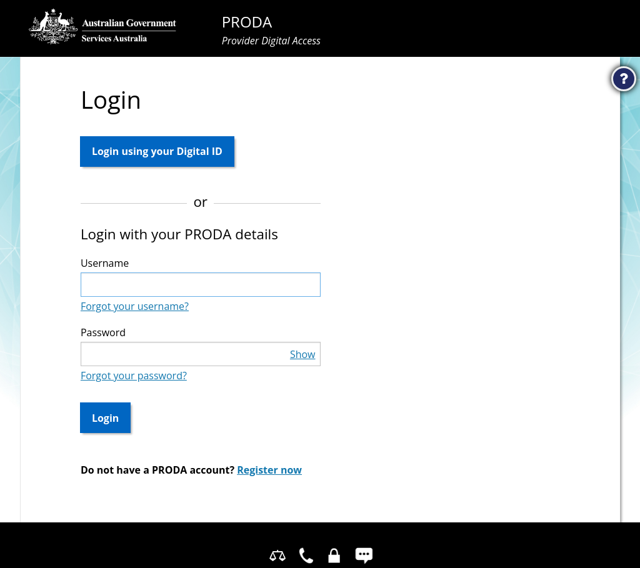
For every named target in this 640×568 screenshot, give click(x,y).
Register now (269, 470)
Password (103, 332)
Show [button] (303, 354)
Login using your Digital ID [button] (157, 151)
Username (105, 263)
